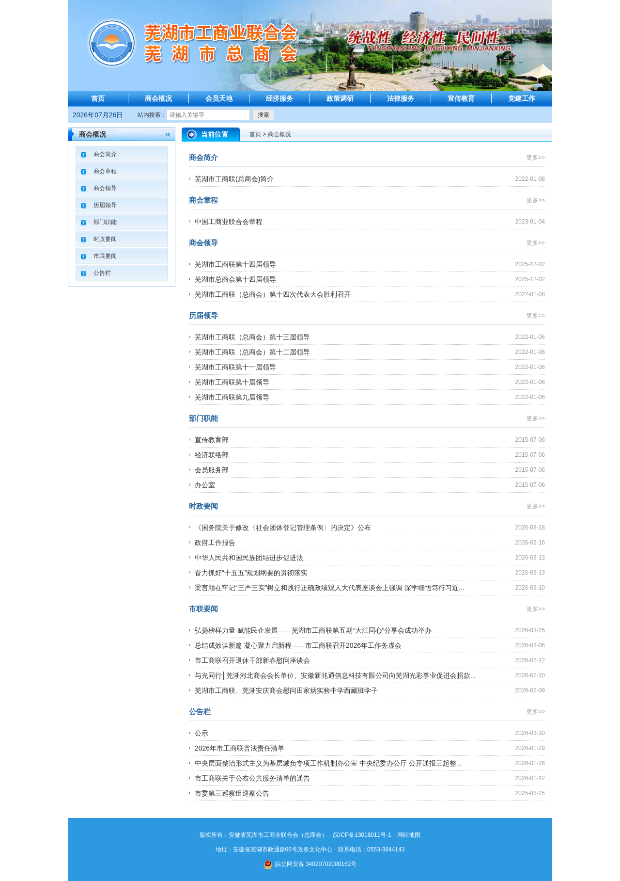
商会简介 (105, 154)
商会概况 (158, 98)
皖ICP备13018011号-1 (362, 835)
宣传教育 (461, 98)
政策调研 (340, 98)
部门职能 (105, 222)
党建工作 (521, 98)
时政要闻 (105, 239)
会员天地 (218, 98)
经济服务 (279, 98)
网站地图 (408, 835)
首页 (98, 98)
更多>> (536, 157)
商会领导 (105, 188)
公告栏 (102, 273)
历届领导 (105, 205)
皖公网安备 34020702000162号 (310, 864)
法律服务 (400, 98)
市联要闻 (105, 256)
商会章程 (105, 171)
